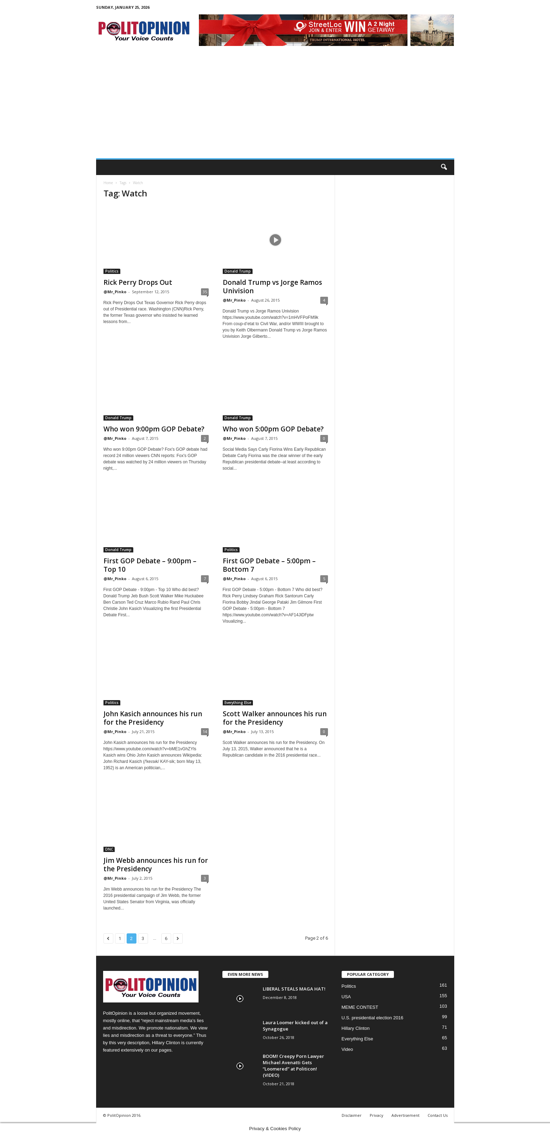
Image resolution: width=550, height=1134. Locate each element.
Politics (112, 271)
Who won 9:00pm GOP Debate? (153, 429)
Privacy (376, 1115)
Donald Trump (237, 271)
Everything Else (237, 702)
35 (205, 291)
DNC (109, 849)
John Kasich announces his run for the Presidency (152, 718)
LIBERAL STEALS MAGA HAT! (294, 989)
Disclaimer (352, 1115)
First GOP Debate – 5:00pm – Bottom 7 (269, 565)
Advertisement (405, 1115)
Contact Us (438, 1115)
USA (346, 996)
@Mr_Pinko (114, 291)
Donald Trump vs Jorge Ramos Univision (272, 286)
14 (205, 731)
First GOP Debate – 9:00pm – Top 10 (149, 565)
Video (347, 1049)
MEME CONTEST (360, 1007)
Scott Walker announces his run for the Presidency (275, 718)
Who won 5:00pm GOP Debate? (273, 429)
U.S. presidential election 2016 (372, 1017)
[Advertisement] (275, 105)
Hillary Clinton (356, 1028)
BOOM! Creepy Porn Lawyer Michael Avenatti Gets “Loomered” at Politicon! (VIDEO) (293, 1065)
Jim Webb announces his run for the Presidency (155, 864)
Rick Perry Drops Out (137, 282)
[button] (443, 167)
